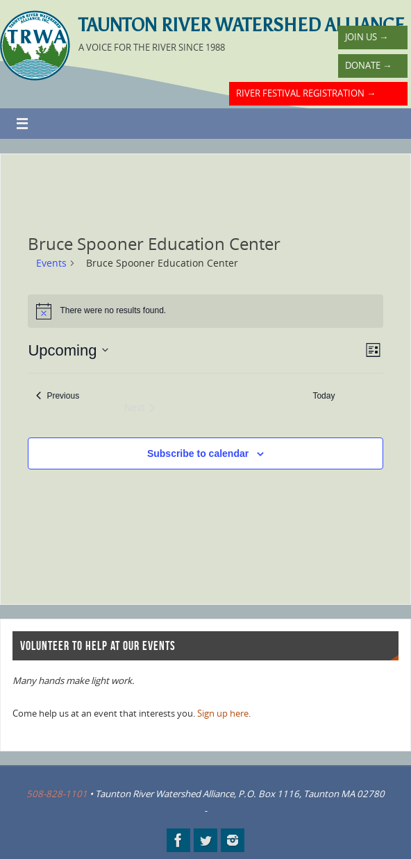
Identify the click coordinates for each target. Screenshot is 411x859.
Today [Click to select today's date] (323, 396)
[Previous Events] (57, 396)
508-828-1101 (56, 793)
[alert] (205, 311)
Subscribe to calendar (198, 453)
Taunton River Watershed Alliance (241, 25)
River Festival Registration (306, 93)
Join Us (366, 37)
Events (51, 262)
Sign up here (223, 713)
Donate (368, 65)
